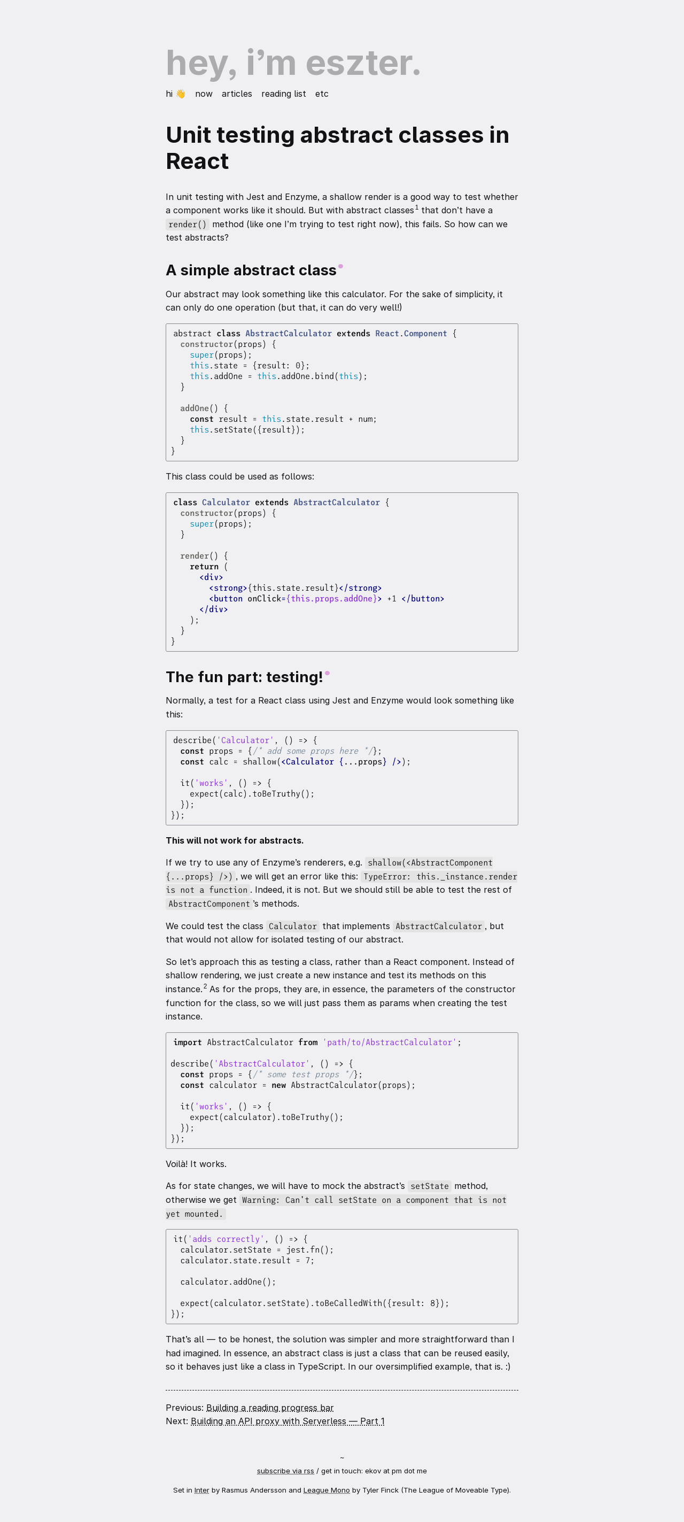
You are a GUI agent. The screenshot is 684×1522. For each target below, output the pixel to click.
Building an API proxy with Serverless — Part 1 (288, 1421)
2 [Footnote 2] (205, 986)
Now (205, 93)
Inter (202, 1490)
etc (322, 93)
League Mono (327, 1490)
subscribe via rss (285, 1470)
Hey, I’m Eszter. (294, 62)
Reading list (285, 93)
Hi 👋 (177, 93)
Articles (238, 93)
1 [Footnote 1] (417, 207)
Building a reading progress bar (270, 1407)
